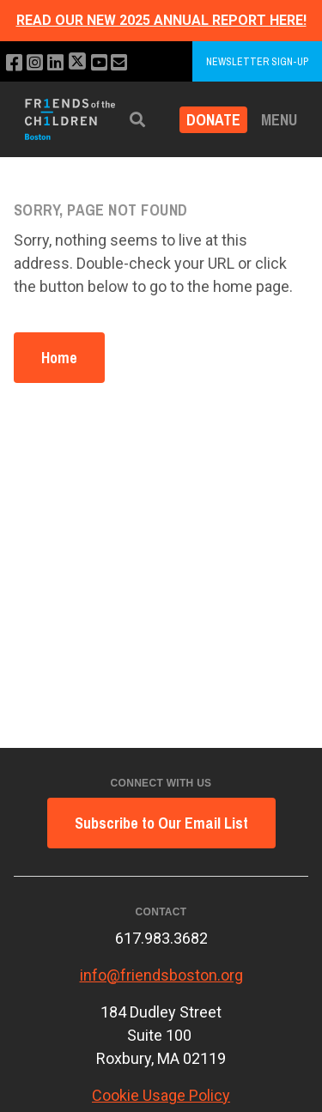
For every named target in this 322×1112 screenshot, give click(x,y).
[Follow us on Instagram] (35, 63)
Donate (213, 120)
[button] (137, 119)
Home (59, 357)
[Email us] (119, 63)
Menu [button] (279, 120)
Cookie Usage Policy (161, 1095)
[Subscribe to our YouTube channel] (99, 63)
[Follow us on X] (77, 63)
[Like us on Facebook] (14, 63)
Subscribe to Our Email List (161, 823)
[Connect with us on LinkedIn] (55, 63)
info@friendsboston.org (161, 975)
